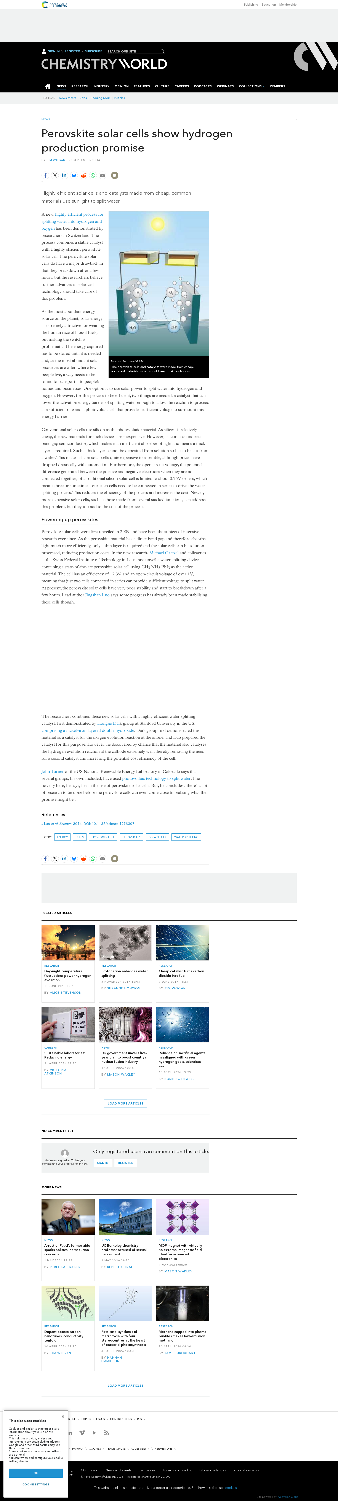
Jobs (83, 98)
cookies (231, 1488)
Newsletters (67, 98)
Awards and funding (177, 1470)
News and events (118, 1470)
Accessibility (140, 1448)
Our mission (90, 1470)
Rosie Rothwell (180, 1079)
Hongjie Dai (108, 723)
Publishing (251, 4)
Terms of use (115, 1448)
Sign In (54, 51)
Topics (86, 1419)
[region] (35, 1454)
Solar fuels (157, 837)
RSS (139, 1419)
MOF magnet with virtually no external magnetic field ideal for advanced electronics (180, 1252)
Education (269, 4)
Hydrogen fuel (103, 837)
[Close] (63, 1416)
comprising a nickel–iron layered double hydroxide (88, 730)
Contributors (121, 1419)
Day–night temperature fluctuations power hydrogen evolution (67, 975)
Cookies (95, 1448)
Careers (50, 1047)
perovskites (132, 837)
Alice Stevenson (66, 993)
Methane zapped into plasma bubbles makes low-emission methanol (182, 1336)
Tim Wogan (55, 160)
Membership (288, 4)
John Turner (53, 771)
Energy (62, 837)
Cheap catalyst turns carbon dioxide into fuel (181, 973)
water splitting (186, 837)
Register (72, 51)
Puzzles (119, 98)
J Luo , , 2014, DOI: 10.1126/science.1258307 (88, 824)
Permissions (163, 1448)
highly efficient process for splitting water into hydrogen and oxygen (73, 221)
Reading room (101, 98)
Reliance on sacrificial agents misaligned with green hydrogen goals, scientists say (182, 1059)
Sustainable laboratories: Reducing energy (64, 1055)
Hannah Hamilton (111, 1359)
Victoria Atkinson (55, 1071)
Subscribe (93, 51)
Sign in (103, 1163)
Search (162, 51)
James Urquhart (180, 1353)
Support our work (246, 1470)
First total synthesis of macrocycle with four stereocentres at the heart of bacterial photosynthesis (123, 1338)
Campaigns (146, 1470)
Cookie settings (36, 1484)
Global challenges (212, 1470)
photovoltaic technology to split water (156, 778)
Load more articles (125, 1103)
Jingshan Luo (97, 594)
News (46, 119)
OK (36, 1473)
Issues (100, 1419)
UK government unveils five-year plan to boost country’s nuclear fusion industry (124, 1057)
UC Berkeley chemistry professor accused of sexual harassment (124, 1249)
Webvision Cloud (287, 1496)
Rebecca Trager (65, 1267)
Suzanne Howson (124, 988)
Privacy (78, 1448)
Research (51, 965)
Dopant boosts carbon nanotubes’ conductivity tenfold (63, 1336)
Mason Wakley (121, 1074)
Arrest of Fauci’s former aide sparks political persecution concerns (67, 1249)
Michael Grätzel (164, 552)
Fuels (80, 837)
